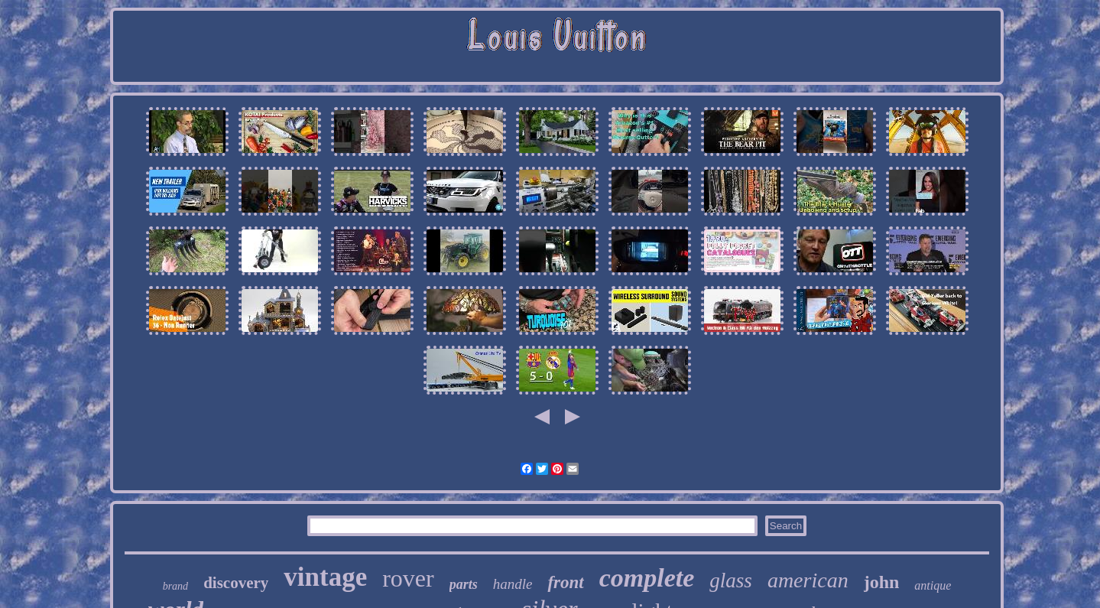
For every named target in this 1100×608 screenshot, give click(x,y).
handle (513, 584)
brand (175, 586)
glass (730, 580)
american (808, 580)
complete (647, 578)
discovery (235, 583)
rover (408, 578)
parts (463, 584)
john (882, 582)
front (565, 582)
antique (932, 585)
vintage (325, 577)
